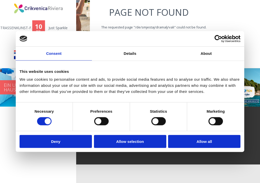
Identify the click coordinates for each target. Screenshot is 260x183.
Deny (55, 141)
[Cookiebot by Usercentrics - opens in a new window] (218, 38)
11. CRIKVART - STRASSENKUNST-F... (46, 27)
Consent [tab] (54, 53)
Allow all (204, 141)
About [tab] (206, 53)
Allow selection (130, 141)
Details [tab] (130, 53)
